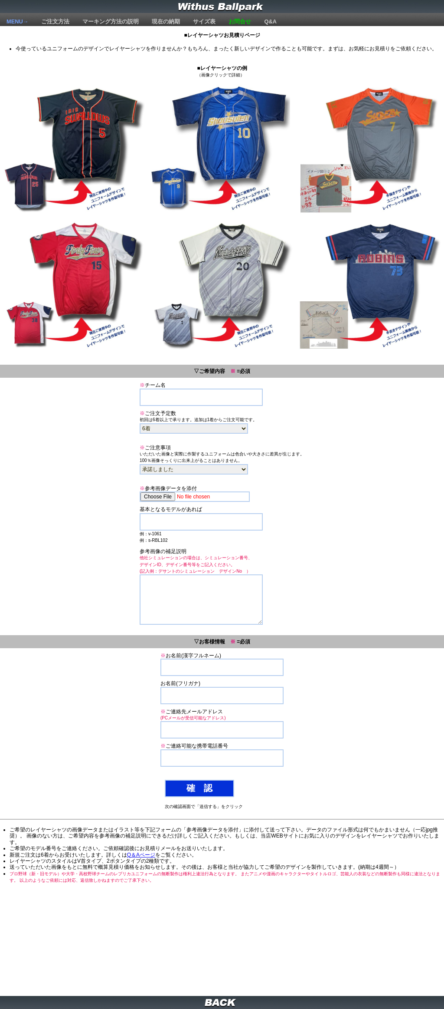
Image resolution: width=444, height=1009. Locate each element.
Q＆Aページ (141, 855)
